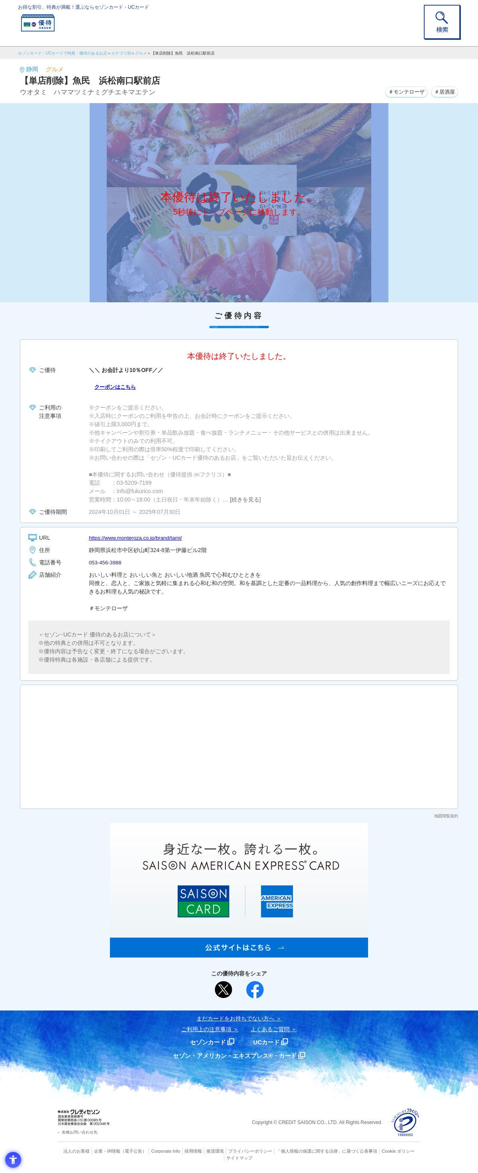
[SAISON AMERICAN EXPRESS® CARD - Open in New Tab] (239, 953)
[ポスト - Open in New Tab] (223, 990)
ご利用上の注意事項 (206, 1029)
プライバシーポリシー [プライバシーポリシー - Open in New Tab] (250, 1151)
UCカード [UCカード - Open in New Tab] (267, 1042)
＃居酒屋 (443, 91)
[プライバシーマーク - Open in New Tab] (405, 1123)
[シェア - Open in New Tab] (255, 990)
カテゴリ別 (121, 53)
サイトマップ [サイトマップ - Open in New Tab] (239, 1157)
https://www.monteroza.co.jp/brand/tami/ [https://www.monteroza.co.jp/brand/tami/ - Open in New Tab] (138, 538)
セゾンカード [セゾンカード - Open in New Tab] (207, 1042)
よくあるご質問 (270, 1029)
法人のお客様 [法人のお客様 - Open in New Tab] (77, 1151)
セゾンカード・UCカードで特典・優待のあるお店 (62, 53)
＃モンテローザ (402, 91)
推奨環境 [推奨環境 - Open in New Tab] (215, 1151)
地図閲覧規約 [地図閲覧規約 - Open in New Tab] (446, 816)
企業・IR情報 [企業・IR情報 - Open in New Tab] (108, 1151)
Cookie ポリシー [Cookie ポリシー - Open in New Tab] (398, 1151)
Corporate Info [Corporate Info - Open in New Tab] (166, 1151)
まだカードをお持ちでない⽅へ (235, 1018)
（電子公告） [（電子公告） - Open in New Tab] (134, 1151)
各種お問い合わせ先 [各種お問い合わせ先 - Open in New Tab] (80, 1132)
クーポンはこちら (116, 387)
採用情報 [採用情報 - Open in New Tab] (193, 1151)
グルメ (141, 53)
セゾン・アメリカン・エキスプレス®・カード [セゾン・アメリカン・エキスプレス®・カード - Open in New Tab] (235, 1055)
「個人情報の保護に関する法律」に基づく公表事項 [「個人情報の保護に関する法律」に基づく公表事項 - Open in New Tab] (326, 1151)
